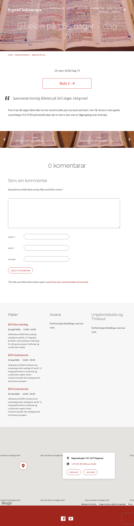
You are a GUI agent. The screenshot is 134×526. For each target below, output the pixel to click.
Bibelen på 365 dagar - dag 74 (99, 140)
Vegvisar (90, 472)
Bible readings (22, 55)
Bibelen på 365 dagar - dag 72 (35, 140)
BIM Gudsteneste (18, 355)
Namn (12, 237)
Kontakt (116, 12)
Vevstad (12, 259)
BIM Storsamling (18, 324)
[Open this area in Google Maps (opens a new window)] (6, 503)
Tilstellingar (57, 8)
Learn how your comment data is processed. (67, 282)
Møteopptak (97, 8)
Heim (10, 55)
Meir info (73, 472)
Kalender (82, 8)
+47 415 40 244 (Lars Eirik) (83, 464)
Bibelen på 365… (39, 55)
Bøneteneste (114, 8)
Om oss (71, 8)
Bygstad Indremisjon (25, 9)
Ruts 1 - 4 (67, 83)
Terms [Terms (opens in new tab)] (130, 504)
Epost (11, 248)
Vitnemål (104, 12)
